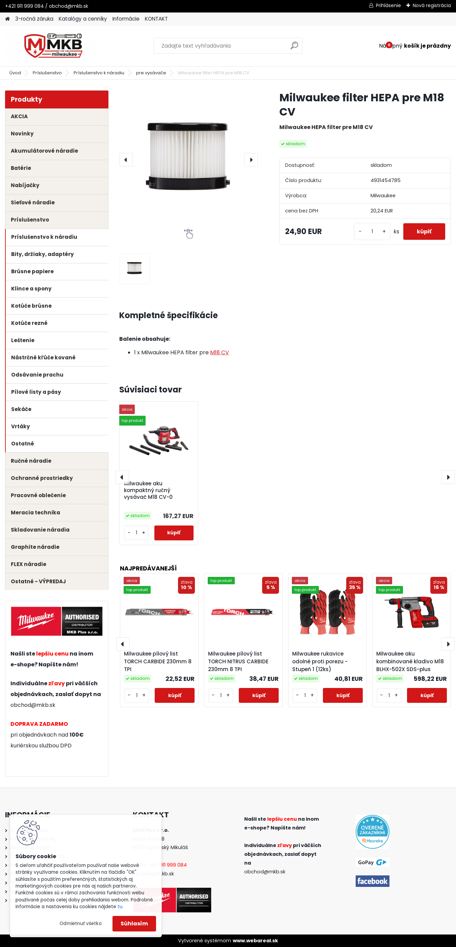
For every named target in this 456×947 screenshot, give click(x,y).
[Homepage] (7, 19)
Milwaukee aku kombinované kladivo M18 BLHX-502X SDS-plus (410, 661)
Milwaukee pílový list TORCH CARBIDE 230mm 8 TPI (158, 661)
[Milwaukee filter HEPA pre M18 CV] (188, 160)
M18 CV (219, 352)
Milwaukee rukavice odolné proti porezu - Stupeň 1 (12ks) (320, 661)
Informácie (126, 18)
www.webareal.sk (255, 940)
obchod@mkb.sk (32, 705)
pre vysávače (151, 73)
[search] (294, 48)
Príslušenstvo (47, 73)
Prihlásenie (388, 5)
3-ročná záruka (34, 18)
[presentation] (126, 160)
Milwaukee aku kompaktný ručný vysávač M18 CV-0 (148, 490)
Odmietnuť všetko (80, 923)
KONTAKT (156, 18)
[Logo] (51, 46)
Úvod (15, 73)
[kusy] (372, 231)
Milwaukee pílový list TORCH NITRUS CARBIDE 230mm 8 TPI (238, 661)
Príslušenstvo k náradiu (99, 73)
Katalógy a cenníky (83, 18)
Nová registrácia (432, 5)
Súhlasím (134, 923)
